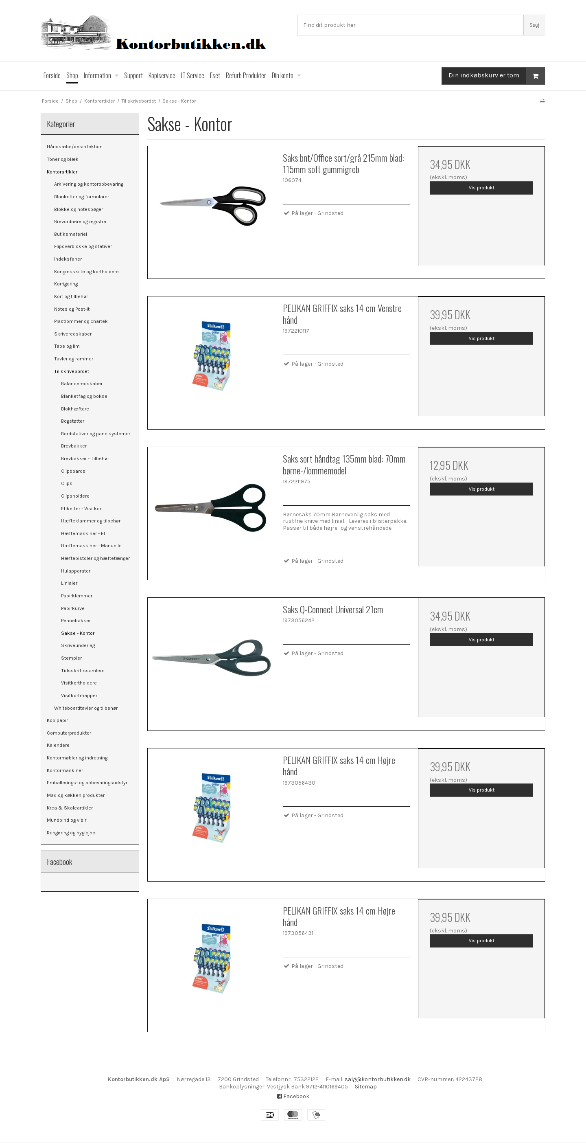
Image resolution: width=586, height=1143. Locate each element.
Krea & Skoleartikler (70, 808)
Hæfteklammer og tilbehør (90, 521)
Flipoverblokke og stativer (83, 246)
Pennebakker (76, 620)
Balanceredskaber (82, 383)
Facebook (293, 1096)
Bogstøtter (72, 421)
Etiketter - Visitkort (82, 508)
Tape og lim (67, 346)
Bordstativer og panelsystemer (95, 434)
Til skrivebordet (71, 371)
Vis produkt (481, 188)
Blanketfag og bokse (84, 396)
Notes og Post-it (72, 309)
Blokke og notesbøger (78, 209)
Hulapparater (75, 571)
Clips (66, 483)
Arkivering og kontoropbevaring (88, 184)
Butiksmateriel (70, 234)
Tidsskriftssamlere (83, 671)
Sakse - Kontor (77, 633)
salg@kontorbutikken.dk (378, 1079)
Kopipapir (57, 720)
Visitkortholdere (79, 683)
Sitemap (366, 1086)
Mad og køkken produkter (76, 795)
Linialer (69, 583)
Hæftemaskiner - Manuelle (91, 545)
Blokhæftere (75, 409)
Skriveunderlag (78, 645)
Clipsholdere (75, 496)
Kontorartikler (62, 172)
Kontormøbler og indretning (77, 758)
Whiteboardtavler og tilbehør (86, 708)
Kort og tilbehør (71, 296)
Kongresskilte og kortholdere (86, 271)
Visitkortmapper (79, 695)
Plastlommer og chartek (81, 321)
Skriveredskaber (73, 334)
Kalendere (58, 745)
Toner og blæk (63, 159)
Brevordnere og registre (80, 221)
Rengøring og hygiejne (71, 833)
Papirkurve (73, 608)
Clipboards (73, 471)
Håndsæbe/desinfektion (75, 146)
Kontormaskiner (65, 770)
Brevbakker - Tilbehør (85, 458)
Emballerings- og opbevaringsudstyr (87, 782)
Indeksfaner (68, 259)
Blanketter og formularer (81, 197)
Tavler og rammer (73, 359)
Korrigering (66, 284)
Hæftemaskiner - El (83, 533)
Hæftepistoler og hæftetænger (95, 558)
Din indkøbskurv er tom (496, 76)
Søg (534, 25)
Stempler (71, 658)
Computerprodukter (69, 733)
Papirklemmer (76, 596)
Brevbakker (74, 446)
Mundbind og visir (66, 820)
